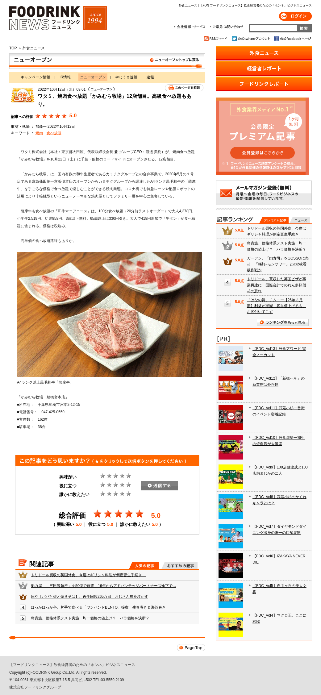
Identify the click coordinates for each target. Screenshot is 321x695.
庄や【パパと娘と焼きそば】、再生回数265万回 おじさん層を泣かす (89, 596)
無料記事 (300, 220)
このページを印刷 (184, 87)
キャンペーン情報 (35, 77)
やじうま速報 (126, 77)
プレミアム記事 (274, 220)
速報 (150, 77)
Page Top (191, 647)
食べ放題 (54, 133)
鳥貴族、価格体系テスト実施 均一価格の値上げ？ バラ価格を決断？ (90, 618)
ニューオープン (107, 61)
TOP (13, 48)
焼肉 (39, 133)
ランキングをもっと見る (283, 322)
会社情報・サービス (191, 26)
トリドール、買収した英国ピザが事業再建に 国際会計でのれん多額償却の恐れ (276, 285)
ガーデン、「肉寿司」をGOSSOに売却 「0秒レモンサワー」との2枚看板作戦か (278, 264)
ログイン (295, 16)
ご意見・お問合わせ (226, 26)
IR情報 (65, 77)
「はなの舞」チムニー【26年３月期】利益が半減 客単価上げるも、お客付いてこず (276, 306)
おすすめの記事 (179, 565)
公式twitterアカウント (251, 38)
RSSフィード (216, 38)
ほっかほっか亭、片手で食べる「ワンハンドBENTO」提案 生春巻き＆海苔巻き (98, 607)
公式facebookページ (292, 38)
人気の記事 (144, 565)
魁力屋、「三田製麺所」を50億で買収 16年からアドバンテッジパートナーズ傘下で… (103, 586)
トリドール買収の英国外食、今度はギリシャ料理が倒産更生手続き (88, 575)
